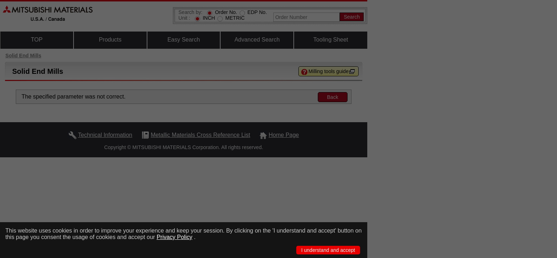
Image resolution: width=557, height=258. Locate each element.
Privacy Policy (175, 237)
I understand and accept (328, 250)
